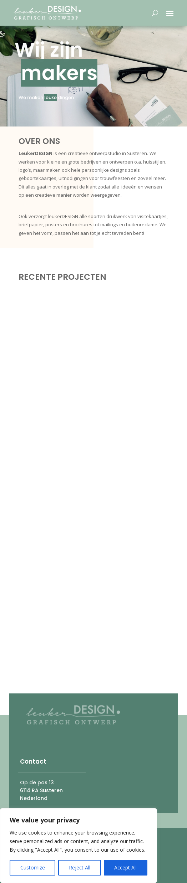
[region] (78, 845)
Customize (32, 867)
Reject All (79, 867)
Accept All (125, 867)
